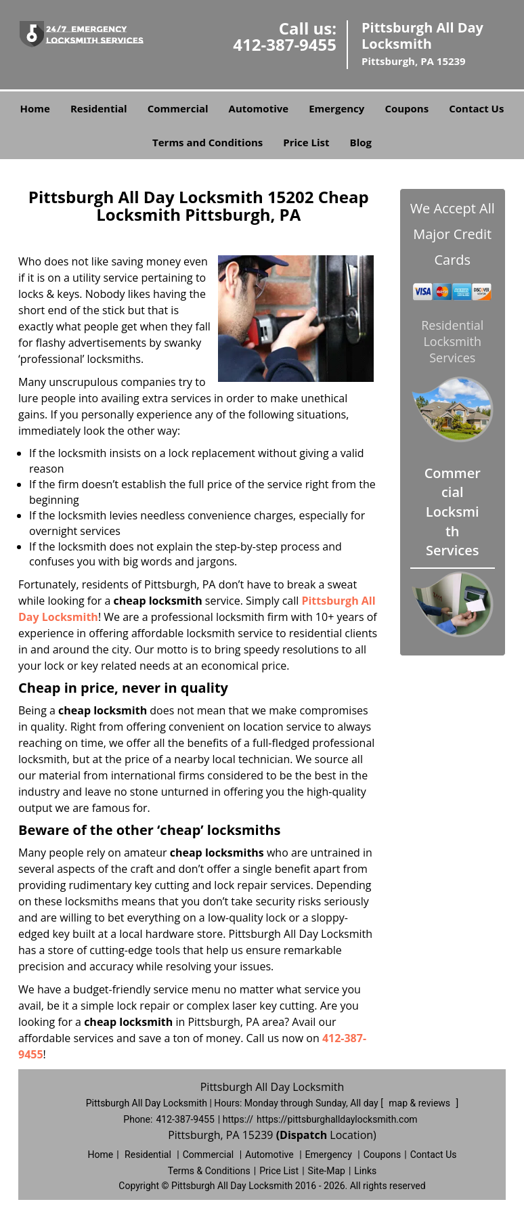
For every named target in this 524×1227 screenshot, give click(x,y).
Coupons (407, 108)
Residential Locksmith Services (452, 341)
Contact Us (476, 108)
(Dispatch (303, 1134)
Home (35, 108)
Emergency (336, 108)
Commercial (178, 108)
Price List (306, 142)
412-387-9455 (284, 44)
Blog (361, 142)
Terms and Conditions (207, 142)
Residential (98, 108)
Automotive (259, 108)
